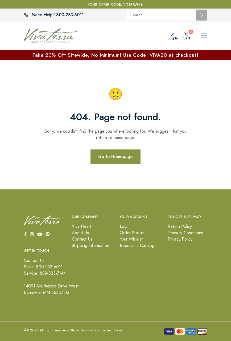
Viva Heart (82, 226)
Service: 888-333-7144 (45, 273)
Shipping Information (90, 246)
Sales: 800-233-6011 (43, 267)
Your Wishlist (131, 239)
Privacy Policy (180, 239)
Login (125, 226)
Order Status (132, 233)
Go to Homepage (115, 156)
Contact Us (82, 239)
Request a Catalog (137, 246)
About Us (80, 233)
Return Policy (180, 226)
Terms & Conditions (185, 233)
